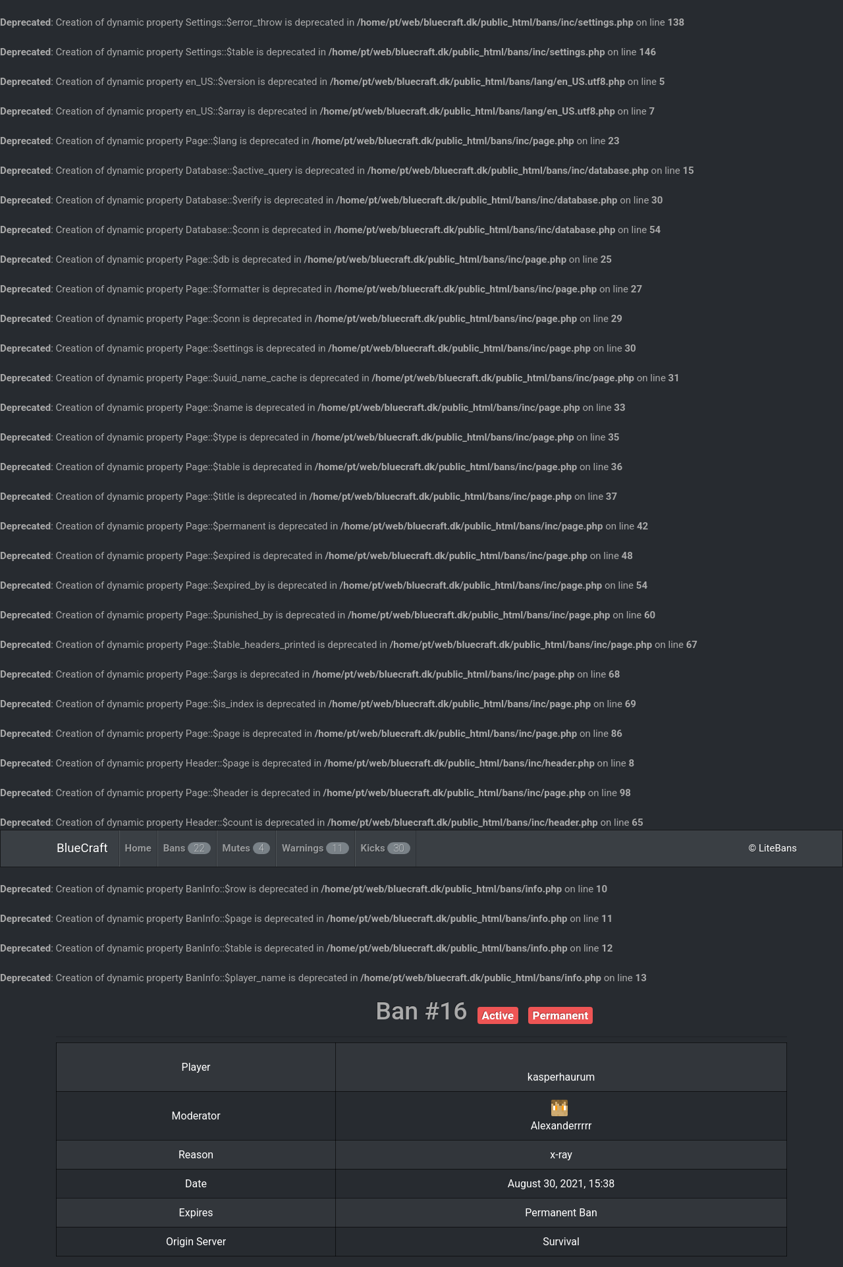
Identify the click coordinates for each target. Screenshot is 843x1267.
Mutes (246, 848)
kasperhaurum (561, 1077)
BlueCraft (82, 848)
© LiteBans (772, 848)
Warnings (315, 848)
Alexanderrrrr (561, 1125)
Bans (187, 848)
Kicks (385, 848)
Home (138, 848)
